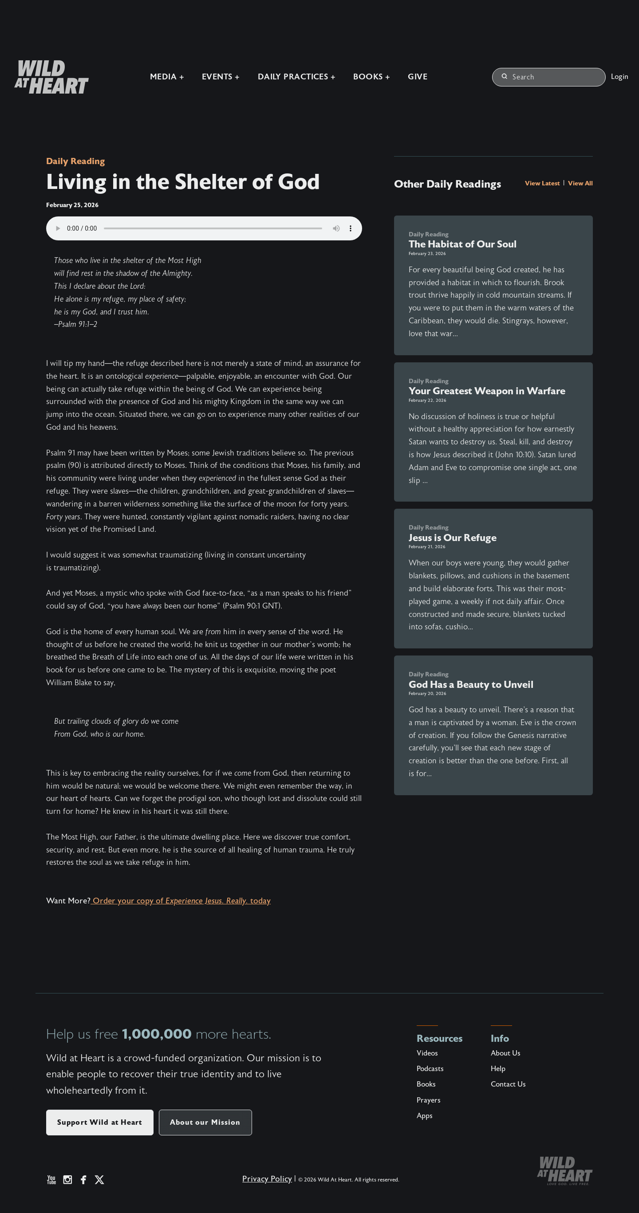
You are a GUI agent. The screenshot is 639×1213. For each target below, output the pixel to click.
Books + (369, 75)
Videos (427, 1053)
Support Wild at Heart (99, 1122)
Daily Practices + (294, 75)
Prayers (429, 1100)
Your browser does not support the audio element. (204, 228)
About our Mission (205, 1122)
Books (426, 1084)
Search (518, 76)
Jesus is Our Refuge (453, 537)
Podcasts (430, 1069)
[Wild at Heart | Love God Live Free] (45, 75)
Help (498, 1069)
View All (580, 183)
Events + (218, 75)
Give (415, 75)
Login (619, 75)
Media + (164, 75)
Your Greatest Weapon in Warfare (487, 390)
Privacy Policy (261, 1185)
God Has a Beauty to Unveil (471, 684)
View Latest (543, 183)
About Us (506, 1053)
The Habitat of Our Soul (463, 244)
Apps (425, 1116)
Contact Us (508, 1084)
